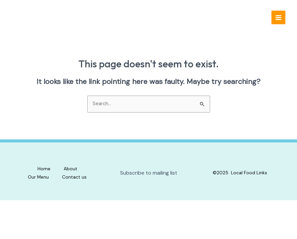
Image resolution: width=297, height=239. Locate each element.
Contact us (74, 177)
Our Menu (38, 177)
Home (43, 169)
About (70, 169)
